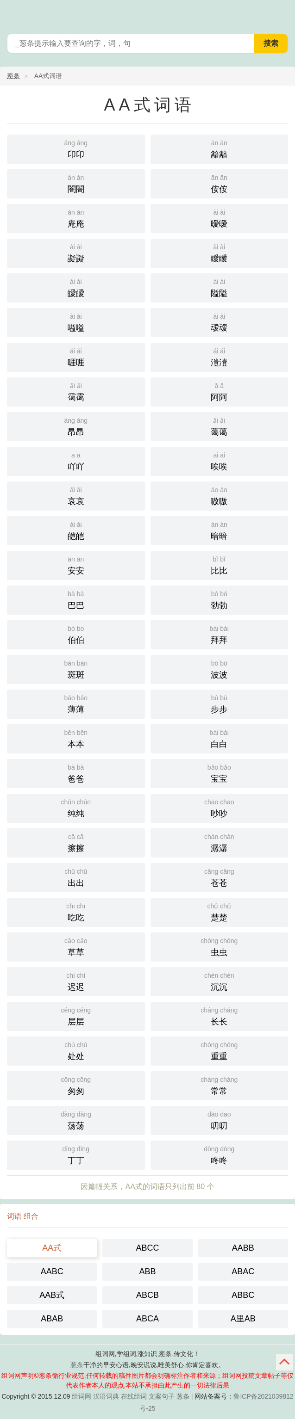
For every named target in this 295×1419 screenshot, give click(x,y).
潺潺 (219, 842)
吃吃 (76, 911)
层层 (76, 1015)
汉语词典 (106, 1396)
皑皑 (76, 530)
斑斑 (76, 668)
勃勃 (219, 599)
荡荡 (76, 1119)
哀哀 (76, 495)
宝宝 (219, 773)
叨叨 (219, 1119)
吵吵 (219, 807)
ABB (147, 1271)
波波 (219, 668)
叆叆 (219, 322)
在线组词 (134, 1396)
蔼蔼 (219, 426)
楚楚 (219, 911)
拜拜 (219, 634)
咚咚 (219, 1154)
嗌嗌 (76, 322)
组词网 (81, 1396)
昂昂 (76, 426)
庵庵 (76, 217)
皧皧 (76, 287)
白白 (219, 738)
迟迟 (76, 981)
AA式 (52, 1247)
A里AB (243, 1318)
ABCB (147, 1295)
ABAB (52, 1318)
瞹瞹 (219, 252)
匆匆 (76, 1085)
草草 (76, 946)
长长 (219, 1015)
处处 (76, 1050)
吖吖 (76, 460)
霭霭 (76, 391)
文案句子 (162, 1396)
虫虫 (219, 946)
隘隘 (219, 287)
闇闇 (76, 183)
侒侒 (219, 183)
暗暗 (219, 530)
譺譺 (76, 252)
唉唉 (219, 460)
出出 (76, 877)
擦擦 (76, 842)
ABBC (243, 1295)
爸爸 (76, 773)
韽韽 (219, 148)
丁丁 (76, 1154)
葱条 (282, 14)
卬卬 (76, 148)
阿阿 (219, 391)
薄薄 (76, 703)
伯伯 (76, 634)
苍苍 (219, 877)
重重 (219, 1050)
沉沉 (219, 981)
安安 (76, 564)
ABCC (147, 1247)
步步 (219, 703)
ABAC (243, 1271)
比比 (219, 564)
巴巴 (76, 599)
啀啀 (76, 356)
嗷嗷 (219, 495)
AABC (52, 1271)
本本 (76, 738)
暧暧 (219, 217)
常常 (219, 1085)
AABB (243, 1247)
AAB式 (51, 1295)
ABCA (147, 1318)
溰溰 (219, 356)
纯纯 (76, 807)
